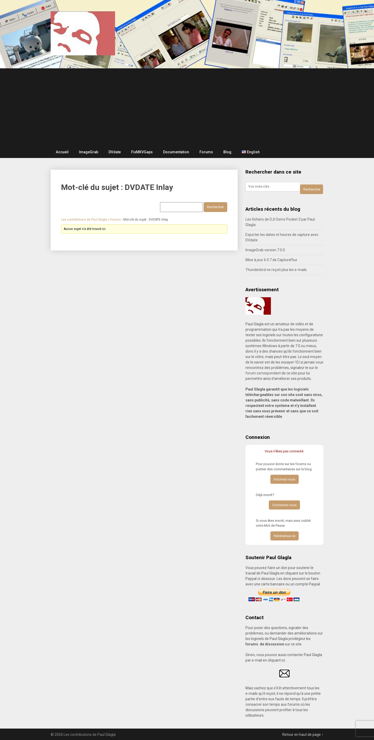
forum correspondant (263, 373)
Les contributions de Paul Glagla (84, 219)
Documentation (176, 152)
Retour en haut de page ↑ (302, 734)
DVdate (115, 152)
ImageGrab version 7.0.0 (265, 250)
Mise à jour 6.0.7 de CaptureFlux (271, 260)
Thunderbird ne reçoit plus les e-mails (276, 270)
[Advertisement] (187, 107)
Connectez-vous (284, 505)
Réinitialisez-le (284, 536)
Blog (227, 152)
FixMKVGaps (142, 152)
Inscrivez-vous (284, 479)
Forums (206, 152)
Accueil (62, 152)
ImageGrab (88, 152)
